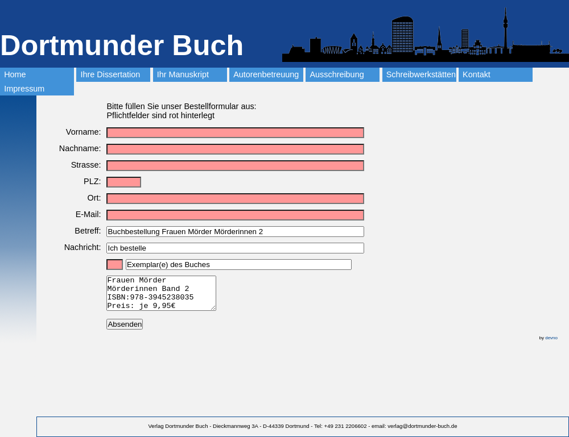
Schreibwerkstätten (421, 74)
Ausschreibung (337, 74)
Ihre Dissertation (111, 74)
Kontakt (476, 74)
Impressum (24, 88)
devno (551, 344)
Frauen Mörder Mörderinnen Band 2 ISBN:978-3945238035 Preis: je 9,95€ (167, 297)
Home (15, 74)
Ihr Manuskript (183, 74)
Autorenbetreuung (266, 74)
